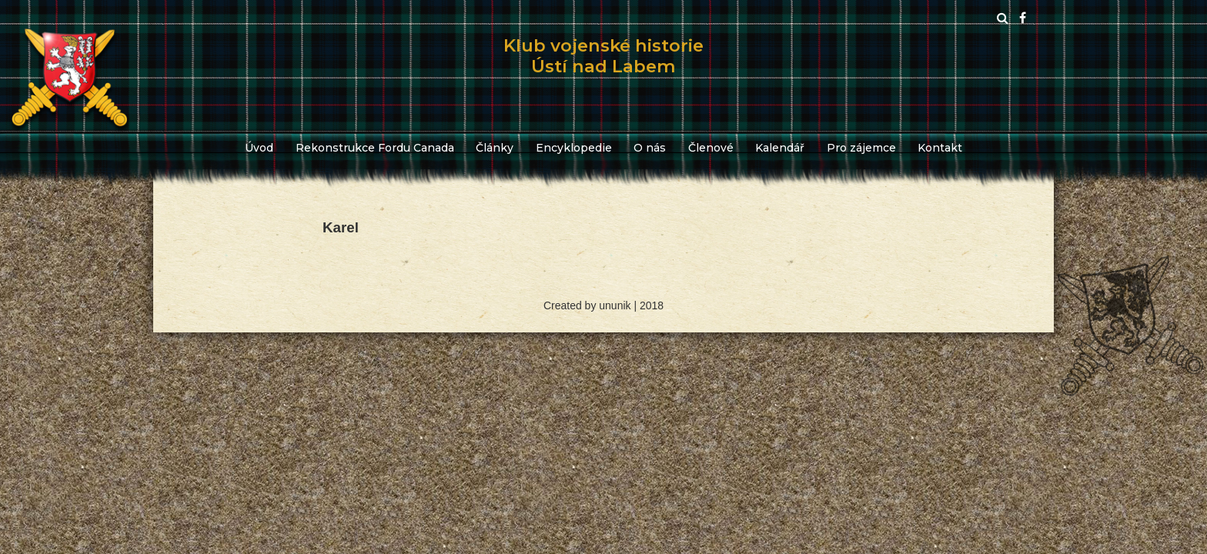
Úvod (259, 148)
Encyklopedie (574, 148)
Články (494, 148)
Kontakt (940, 148)
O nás (650, 148)
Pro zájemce (861, 148)
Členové (711, 148)
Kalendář (779, 148)
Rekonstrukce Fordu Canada (375, 148)
